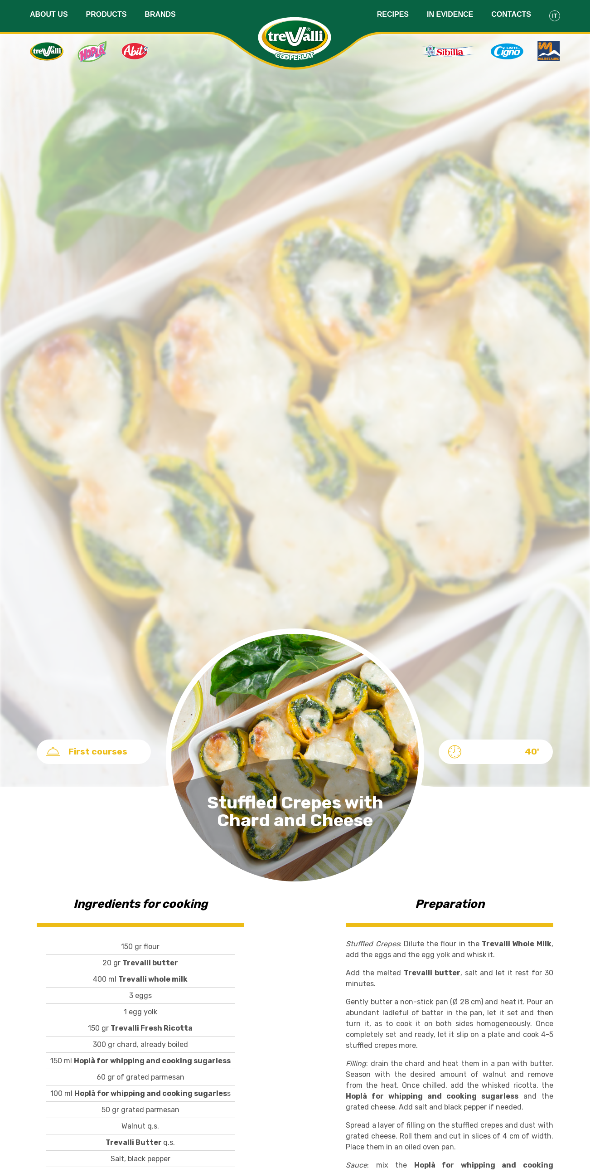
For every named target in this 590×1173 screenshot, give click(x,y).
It (554, 15)
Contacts (511, 14)
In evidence (450, 14)
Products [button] (106, 14)
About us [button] (49, 14)
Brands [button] (160, 14)
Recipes (393, 14)
